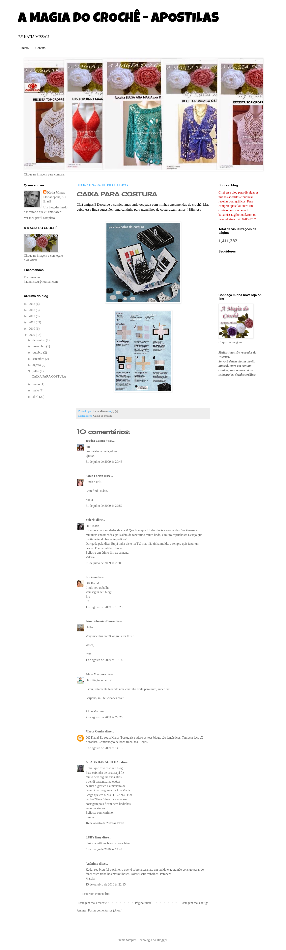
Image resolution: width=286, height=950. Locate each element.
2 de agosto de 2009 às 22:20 (104, 717)
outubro (38, 352)
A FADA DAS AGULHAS (103, 762)
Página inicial (144, 903)
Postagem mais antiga (194, 903)
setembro (39, 358)
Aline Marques (96, 674)
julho (36, 371)
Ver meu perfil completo (39, 218)
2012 (32, 316)
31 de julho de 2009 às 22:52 (104, 505)
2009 (32, 334)
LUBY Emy (93, 837)
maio (36, 390)
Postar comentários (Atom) (105, 910)
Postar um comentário (95, 893)
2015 (32, 303)
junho (37, 384)
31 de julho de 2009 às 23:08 (104, 563)
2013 (32, 310)
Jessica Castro (95, 440)
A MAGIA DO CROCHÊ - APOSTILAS (118, 19)
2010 (32, 328)
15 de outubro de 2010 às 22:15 (106, 884)
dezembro (39, 340)
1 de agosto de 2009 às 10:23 (104, 607)
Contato (40, 48)
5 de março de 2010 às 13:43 (104, 849)
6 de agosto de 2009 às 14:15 (104, 748)
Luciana (91, 577)
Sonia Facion (94, 476)
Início (25, 48)
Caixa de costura (102, 415)
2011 (32, 322)
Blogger (162, 940)
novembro (39, 346)
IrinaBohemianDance (100, 621)
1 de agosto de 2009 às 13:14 (104, 660)
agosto (37, 365)
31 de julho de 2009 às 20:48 (104, 461)
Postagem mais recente (92, 903)
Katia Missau (56, 192)
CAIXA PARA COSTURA (49, 376)
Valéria (90, 519)
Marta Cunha (95, 731)
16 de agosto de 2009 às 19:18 (105, 823)
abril (36, 396)
